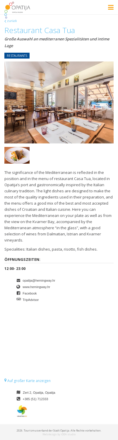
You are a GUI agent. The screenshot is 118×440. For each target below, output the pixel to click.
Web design (49, 434)
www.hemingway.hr (36, 287)
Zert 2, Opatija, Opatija (39, 392)
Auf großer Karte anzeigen (27, 380)
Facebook (30, 293)
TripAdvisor (31, 300)
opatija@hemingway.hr (39, 280)
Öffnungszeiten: (22, 259)
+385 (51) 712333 (35, 399)
